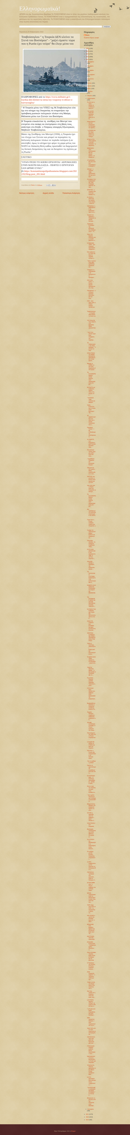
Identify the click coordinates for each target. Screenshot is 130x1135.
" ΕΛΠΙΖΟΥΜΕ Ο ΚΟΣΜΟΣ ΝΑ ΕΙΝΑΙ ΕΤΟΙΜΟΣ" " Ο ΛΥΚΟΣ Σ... (91, 1091)
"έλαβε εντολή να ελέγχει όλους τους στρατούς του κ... (91, 985)
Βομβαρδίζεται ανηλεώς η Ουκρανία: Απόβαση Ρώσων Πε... (91, 706)
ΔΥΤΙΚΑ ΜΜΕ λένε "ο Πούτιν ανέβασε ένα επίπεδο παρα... (91, 886)
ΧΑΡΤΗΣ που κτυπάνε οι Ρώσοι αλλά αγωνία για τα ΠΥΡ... (91, 479)
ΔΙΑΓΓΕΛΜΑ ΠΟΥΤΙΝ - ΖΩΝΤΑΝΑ (91, 938)
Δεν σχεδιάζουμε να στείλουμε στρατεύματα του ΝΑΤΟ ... (91, 513)
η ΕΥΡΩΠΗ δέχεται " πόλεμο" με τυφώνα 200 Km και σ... (91, 1003)
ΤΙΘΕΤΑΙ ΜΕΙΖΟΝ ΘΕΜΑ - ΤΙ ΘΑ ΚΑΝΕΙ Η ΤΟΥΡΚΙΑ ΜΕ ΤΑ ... (91, 671)
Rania (87, 35)
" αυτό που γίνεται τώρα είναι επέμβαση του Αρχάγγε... (91, 336)
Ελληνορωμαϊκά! (39, 8)
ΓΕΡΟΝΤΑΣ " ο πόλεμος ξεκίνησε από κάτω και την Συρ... (91, 294)
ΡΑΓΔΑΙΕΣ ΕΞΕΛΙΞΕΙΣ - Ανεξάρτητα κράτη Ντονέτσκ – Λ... (91, 945)
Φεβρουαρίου (91, 98)
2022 (87, 59)
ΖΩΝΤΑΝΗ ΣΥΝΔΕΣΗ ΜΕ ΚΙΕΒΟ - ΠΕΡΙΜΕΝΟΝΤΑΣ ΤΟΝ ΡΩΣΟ (91, 636)
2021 (87, 1114)
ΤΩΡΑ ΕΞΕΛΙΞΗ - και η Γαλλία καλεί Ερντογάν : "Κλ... (91, 409)
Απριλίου (90, 91)
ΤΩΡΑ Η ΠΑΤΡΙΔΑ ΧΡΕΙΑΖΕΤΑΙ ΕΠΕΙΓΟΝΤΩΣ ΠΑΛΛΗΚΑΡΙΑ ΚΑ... (91, 649)
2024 (87, 54)
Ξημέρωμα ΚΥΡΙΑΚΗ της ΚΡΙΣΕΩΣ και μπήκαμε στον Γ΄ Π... (91, 227)
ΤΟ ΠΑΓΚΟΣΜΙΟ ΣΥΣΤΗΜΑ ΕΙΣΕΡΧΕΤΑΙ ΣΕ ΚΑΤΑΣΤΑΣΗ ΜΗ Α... (91, 577)
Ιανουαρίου (90, 1109)
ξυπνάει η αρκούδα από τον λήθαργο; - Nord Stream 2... (91, 816)
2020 (87, 1117)
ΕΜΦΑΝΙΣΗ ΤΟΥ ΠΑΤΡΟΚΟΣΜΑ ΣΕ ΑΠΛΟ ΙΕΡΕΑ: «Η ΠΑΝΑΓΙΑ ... (91, 152)
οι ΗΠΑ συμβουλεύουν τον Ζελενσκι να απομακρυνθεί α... (91, 865)
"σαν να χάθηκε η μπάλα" (91, 761)
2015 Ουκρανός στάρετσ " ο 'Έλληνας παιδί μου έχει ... (91, 975)
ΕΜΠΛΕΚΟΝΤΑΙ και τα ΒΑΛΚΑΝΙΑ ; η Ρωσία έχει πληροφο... (91, 1059)
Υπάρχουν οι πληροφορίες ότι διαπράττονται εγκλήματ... (91, 273)
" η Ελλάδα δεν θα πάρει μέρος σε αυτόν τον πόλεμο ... (91, 133)
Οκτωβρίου (90, 70)
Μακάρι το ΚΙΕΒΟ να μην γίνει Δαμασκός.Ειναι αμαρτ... (91, 366)
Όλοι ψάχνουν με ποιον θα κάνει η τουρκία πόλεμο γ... (91, 255)
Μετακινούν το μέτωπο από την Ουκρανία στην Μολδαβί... (91, 1101)
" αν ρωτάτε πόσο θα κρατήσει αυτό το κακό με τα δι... (91, 114)
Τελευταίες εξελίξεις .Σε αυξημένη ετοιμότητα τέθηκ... (91, 543)
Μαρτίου (90, 95)
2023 (87, 56)
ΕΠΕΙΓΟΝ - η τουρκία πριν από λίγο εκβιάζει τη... (91, 192)
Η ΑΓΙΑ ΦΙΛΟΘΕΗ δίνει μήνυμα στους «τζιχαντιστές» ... (91, 1081)
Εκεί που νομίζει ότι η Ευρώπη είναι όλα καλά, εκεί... (91, 994)
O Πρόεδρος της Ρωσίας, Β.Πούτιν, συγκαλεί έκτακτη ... (91, 966)
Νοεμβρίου (90, 66)
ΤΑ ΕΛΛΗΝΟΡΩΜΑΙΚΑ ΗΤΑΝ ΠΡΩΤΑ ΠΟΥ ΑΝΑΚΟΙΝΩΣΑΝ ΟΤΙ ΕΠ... (91, 378)
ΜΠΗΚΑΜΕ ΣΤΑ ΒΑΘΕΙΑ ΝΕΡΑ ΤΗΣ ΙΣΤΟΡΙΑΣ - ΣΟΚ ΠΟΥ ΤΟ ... (91, 929)
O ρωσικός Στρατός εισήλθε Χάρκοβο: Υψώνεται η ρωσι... (91, 681)
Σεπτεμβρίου (91, 74)
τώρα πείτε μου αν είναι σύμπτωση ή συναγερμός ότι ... (91, 1031)
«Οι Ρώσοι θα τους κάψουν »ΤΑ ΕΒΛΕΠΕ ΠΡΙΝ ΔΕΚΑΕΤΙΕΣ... (91, 325)
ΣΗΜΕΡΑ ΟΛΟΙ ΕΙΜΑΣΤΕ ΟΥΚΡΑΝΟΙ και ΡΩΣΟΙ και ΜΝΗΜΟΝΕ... (91, 589)
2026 (87, 48)
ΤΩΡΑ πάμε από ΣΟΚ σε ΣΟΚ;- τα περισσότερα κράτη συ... (91, 908)
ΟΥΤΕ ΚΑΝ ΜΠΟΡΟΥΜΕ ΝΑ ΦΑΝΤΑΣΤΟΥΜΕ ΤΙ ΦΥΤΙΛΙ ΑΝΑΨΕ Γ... (91, 554)
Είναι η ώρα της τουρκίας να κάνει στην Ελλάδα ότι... (91, 789)
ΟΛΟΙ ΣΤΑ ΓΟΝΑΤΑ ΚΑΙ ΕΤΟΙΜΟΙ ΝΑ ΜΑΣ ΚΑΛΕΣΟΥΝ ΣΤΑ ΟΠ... (91, 625)
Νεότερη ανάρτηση (26, 193)
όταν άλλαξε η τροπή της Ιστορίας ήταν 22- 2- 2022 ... (91, 918)
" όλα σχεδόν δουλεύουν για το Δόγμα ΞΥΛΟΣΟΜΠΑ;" (91, 798)
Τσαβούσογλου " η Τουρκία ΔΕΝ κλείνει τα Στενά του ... (91, 314)
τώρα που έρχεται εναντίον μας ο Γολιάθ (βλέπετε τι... (91, 237)
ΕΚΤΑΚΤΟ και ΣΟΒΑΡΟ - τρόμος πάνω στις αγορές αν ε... (91, 391)
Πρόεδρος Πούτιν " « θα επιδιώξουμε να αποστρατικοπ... (91, 432)
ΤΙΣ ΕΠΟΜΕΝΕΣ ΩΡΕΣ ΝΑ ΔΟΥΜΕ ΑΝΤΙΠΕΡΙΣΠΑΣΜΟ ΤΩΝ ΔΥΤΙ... (91, 601)
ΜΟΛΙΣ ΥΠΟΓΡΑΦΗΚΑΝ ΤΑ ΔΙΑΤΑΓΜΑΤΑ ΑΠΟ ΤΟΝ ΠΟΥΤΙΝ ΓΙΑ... (91, 897)
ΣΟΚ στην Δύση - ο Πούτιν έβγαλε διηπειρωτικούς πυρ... (91, 284)
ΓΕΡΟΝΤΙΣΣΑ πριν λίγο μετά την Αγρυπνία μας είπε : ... (91, 1040)
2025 (87, 51)
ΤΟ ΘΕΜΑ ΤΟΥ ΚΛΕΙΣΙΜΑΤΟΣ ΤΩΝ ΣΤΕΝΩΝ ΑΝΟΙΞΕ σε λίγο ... (91, 183)
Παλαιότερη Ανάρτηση (71, 193)
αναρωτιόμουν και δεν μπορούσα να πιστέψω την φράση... (91, 124)
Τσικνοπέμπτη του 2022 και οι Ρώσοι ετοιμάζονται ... (91, 736)
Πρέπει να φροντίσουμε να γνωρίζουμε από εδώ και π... (91, 769)
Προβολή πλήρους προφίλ (91, 37)
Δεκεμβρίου (90, 61)
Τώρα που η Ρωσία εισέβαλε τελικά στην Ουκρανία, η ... (91, 523)
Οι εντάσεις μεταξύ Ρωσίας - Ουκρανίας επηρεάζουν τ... (91, 855)
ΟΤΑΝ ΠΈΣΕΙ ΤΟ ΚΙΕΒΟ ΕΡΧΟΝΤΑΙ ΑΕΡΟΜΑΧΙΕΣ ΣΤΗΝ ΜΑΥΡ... (91, 356)
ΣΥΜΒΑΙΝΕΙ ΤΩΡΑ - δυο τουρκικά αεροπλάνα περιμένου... (91, 246)
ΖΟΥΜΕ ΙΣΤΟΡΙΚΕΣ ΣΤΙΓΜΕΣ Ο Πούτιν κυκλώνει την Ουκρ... (91, 726)
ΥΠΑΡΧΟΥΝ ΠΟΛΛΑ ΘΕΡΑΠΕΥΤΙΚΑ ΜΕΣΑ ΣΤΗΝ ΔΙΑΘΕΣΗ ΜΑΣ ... (91, 1069)
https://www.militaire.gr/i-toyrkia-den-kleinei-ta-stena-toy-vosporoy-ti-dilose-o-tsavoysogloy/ (47, 100)
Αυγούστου (90, 79)
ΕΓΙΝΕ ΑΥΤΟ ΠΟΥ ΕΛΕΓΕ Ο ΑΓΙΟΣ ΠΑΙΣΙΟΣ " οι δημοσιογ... (91, 142)
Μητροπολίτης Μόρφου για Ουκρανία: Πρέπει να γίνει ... (91, 807)
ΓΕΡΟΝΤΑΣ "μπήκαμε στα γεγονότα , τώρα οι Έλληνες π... (91, 876)
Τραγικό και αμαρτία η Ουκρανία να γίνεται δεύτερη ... (91, 218)
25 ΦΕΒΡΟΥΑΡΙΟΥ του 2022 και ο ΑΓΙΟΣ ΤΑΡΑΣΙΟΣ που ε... (91, 420)
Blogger (73, 1131)
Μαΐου (89, 88)
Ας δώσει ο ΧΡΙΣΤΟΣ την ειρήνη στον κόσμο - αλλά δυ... (91, 200)
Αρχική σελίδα (48, 193)
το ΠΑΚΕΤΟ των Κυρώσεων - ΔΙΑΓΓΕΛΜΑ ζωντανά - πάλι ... (91, 443)
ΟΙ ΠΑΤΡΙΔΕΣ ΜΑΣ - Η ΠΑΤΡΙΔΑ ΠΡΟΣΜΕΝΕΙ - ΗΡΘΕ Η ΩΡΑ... (91, 779)
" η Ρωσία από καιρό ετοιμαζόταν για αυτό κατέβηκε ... (91, 1012)
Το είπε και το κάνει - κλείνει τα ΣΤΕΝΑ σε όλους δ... (91, 105)
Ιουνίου (89, 86)
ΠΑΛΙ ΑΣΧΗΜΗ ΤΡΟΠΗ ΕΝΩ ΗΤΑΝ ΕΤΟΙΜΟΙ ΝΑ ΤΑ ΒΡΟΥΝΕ (91, 956)
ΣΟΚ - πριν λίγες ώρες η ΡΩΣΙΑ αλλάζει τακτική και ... (91, 304)
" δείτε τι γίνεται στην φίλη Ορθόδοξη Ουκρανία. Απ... (91, 264)
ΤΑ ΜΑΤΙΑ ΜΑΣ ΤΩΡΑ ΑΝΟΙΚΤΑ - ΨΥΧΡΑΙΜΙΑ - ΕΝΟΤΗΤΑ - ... (91, 660)
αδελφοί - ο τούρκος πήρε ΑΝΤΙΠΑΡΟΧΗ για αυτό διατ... (91, 172)
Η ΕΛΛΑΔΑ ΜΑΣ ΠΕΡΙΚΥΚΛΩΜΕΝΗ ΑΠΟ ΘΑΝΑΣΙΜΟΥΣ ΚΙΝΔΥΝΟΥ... (91, 694)
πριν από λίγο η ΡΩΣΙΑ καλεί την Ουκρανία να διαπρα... (91, 488)
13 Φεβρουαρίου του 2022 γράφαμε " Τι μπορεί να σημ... (91, 346)
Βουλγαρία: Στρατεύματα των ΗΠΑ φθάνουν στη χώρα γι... (91, 832)
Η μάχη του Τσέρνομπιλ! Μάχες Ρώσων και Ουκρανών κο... (91, 533)
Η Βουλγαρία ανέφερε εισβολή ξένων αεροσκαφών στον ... (91, 1049)
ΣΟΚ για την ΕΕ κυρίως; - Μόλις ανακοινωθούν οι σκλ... (91, 471)
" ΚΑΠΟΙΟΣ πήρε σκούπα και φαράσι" (91, 400)
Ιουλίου (89, 83)
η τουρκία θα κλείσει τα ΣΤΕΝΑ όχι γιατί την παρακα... (91, 745)
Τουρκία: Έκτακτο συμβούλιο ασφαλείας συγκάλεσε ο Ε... (91, 715)
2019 (87, 1119)
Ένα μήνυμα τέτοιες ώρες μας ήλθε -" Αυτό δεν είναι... (91, 453)
